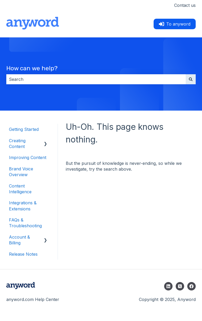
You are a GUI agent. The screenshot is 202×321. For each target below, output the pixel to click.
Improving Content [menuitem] (27, 157)
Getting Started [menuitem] (24, 129)
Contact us (185, 5)
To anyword (174, 24)
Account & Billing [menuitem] (19, 239)
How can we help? (32, 68)
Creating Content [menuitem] (17, 143)
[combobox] (96, 79)
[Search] (191, 79)
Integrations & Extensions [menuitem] (23, 205)
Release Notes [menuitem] (23, 254)
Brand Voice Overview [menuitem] (21, 171)
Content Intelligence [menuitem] (20, 188)
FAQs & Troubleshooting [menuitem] (25, 222)
